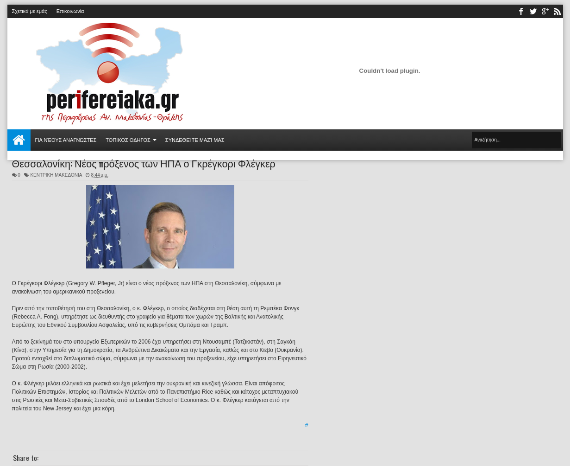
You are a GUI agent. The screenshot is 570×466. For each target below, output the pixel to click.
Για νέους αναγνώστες (66, 140)
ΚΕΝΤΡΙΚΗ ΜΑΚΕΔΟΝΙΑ (56, 175)
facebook (521, 11)
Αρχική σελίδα (19, 140)
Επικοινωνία (70, 11)
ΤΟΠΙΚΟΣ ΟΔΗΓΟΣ (128, 140)
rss (557, 11)
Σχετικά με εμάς (29, 11)
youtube (545, 11)
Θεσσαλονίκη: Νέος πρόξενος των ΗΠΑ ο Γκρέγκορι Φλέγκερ (144, 162)
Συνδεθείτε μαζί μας (195, 140)
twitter (533, 11)
